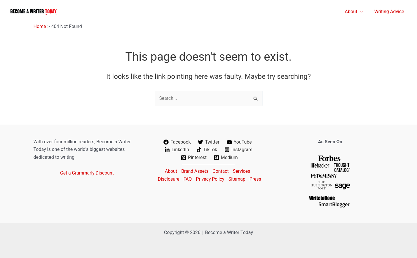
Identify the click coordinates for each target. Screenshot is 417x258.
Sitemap (245, 179)
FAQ (194, 179)
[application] (363, 11)
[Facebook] (177, 142)
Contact (221, 171)
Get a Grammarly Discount (87, 173)
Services (242, 171)
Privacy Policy (217, 179)
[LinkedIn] (177, 149)
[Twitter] (208, 142)
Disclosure (174, 179)
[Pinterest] (194, 157)
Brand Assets (194, 171)
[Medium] (226, 157)
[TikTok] (206, 149)
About (169, 171)
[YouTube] (239, 142)
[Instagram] (238, 149)
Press (209, 186)
